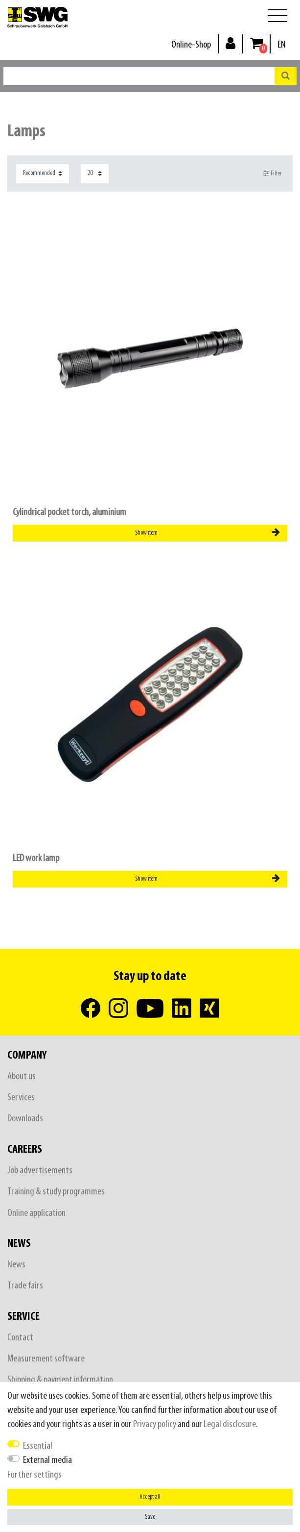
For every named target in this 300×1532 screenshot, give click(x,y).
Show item (207, 533)
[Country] (282, 44)
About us (21, 1076)
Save (150, 1517)
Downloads (25, 1118)
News (16, 1265)
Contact (20, 1338)
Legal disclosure (230, 1424)
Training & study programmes (56, 1191)
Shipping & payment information (60, 1380)
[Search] (286, 76)
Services (21, 1097)
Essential (37, 1446)
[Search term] (139, 76)
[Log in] (230, 42)
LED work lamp (36, 858)
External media (47, 1460)
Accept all (150, 1497)
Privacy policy (154, 1424)
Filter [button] (272, 173)
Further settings (34, 1475)
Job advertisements (39, 1170)
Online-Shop (191, 45)
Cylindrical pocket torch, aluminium (69, 512)
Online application (36, 1213)
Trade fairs (25, 1286)
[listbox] (150, 704)
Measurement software (46, 1359)
